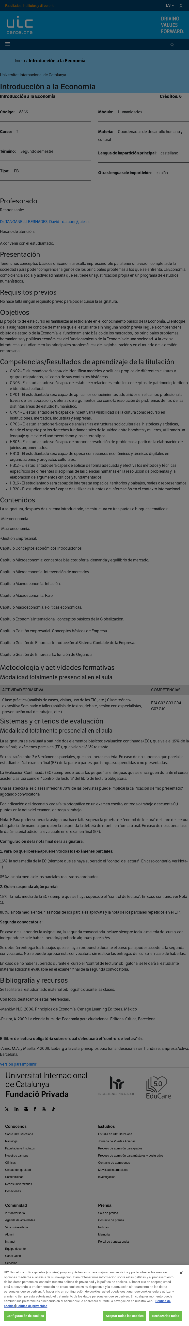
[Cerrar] (181, 1278)
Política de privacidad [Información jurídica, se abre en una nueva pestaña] (31, 1311)
